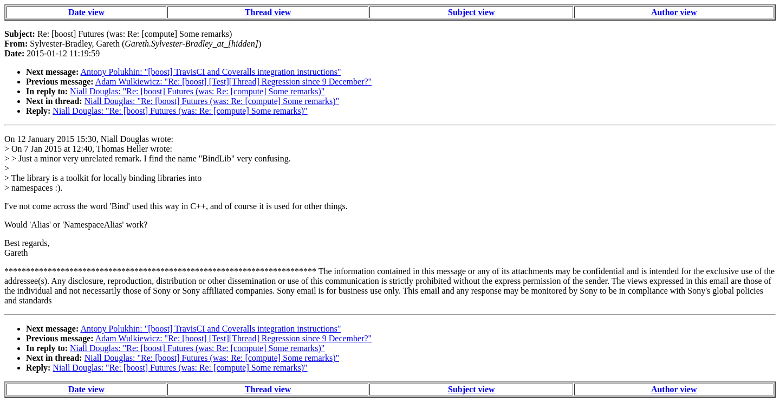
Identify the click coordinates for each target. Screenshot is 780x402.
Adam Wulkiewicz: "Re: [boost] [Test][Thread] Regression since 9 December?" (233, 81)
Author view (674, 12)
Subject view (471, 12)
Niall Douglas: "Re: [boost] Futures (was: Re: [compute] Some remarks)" (197, 91)
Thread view (268, 12)
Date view (86, 12)
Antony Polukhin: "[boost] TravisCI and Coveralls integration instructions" (210, 71)
